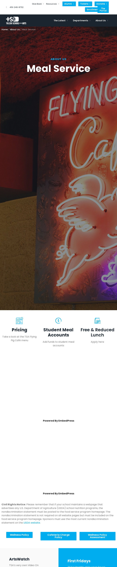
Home (5, 29)
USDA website (31, 522)
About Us (102, 20)
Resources (52, 4)
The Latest (61, 20)
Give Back (38, 4)
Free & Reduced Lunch (97, 332)
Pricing (19, 330)
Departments (81, 20)
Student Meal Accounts (58, 332)
